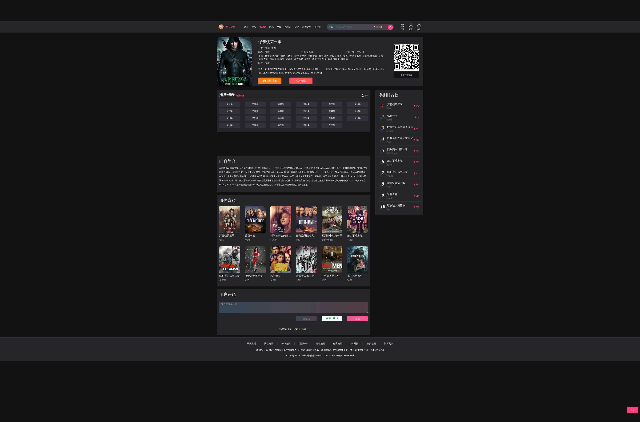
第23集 (332, 125)
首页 (246, 26)
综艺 (271, 26)
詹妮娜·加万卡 (319, 59)
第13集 (229, 118)
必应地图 (337, 343)
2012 (311, 52)
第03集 (281, 104)
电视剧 (262, 26)
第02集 (255, 104)
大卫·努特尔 (358, 52)
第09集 (281, 111)
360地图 (354, 343)
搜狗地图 (371, 343)
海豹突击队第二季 (229, 275)
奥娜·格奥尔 (334, 59)
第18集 (357, 118)
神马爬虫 (388, 343)
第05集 (332, 104)
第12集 (357, 111)
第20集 (255, 125)
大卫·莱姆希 (355, 56)
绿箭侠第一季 (269, 42)
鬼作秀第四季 (355, 275)
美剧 (267, 48)
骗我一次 (250, 235)
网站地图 (268, 343)
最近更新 (306, 26)
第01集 (229, 104)
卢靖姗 (289, 59)
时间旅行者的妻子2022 (280, 235)
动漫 (279, 26)
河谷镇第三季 (227, 235)
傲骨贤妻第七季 (254, 275)
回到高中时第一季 (332, 235)
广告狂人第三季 (331, 275)
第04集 (306, 104)
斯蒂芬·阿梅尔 (272, 56)
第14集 (255, 118)
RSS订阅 (286, 343)
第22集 (306, 125)
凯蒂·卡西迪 (287, 56)
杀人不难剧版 (355, 235)
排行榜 (317, 26)
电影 (254, 26)
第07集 (229, 111)
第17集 (332, 118)
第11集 (332, 111)
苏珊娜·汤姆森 (370, 56)
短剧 (297, 26)
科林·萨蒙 (312, 56)
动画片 (288, 26)
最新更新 (251, 343)
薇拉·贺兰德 (300, 56)
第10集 (306, 111)
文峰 (345, 56)
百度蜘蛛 (303, 343)
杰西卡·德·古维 (277, 59)
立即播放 (270, 81)
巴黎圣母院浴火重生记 (306, 235)
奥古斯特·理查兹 (302, 59)
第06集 (357, 104)
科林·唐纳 (323, 56)
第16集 (306, 118)
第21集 (281, 125)
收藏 (301, 81)
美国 (273, 48)
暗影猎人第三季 (305, 275)
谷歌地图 (320, 343)
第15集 (281, 118)
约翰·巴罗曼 (336, 56)
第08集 (255, 111)
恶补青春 (275, 275)
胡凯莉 (344, 59)
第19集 (229, 125)
